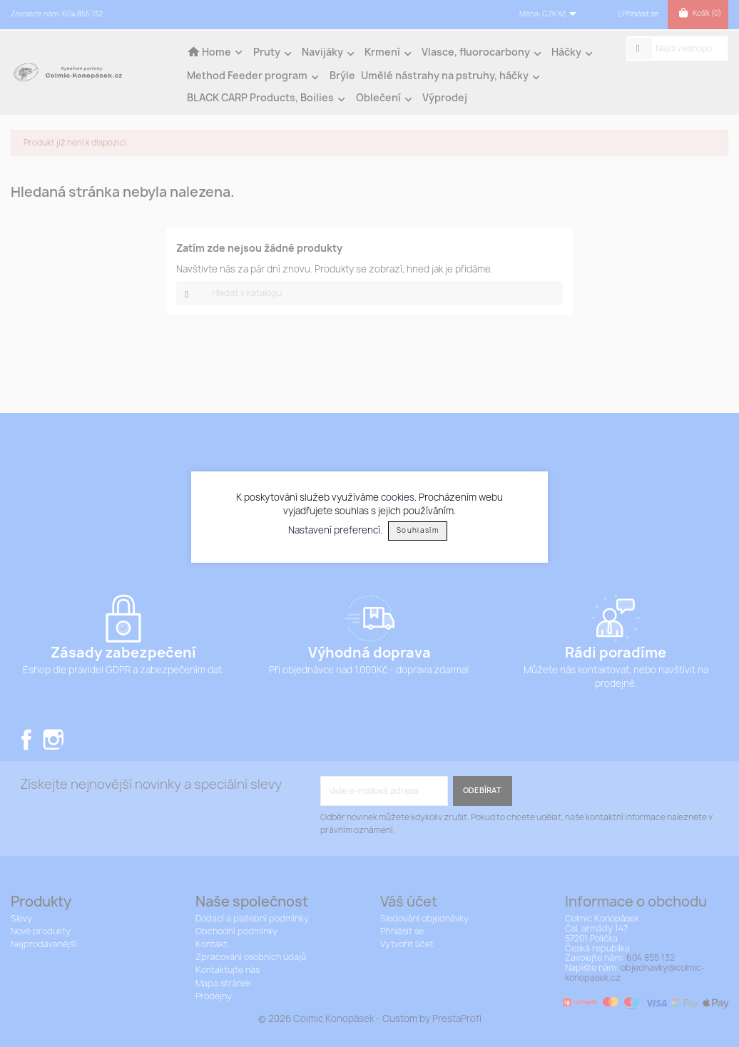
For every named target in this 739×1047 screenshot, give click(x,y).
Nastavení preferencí (334, 529)
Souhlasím (418, 530)
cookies (397, 497)
